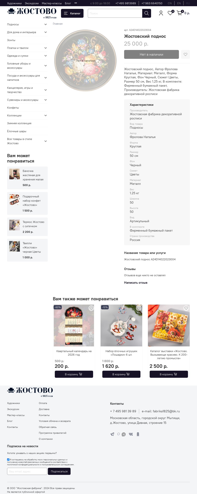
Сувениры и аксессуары (22, 100)
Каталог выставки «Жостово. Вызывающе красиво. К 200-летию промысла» (168, 354)
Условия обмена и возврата (55, 421)
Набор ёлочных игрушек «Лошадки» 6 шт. (121, 352)
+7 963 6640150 (151, 3)
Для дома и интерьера (21, 32)
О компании (46, 438)
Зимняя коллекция (19, 123)
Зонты (11, 40)
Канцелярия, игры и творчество (20, 90)
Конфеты (13, 107)
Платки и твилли (17, 48)
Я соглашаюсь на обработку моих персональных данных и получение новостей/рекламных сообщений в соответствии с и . (40, 462)
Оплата (43, 403)
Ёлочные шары (16, 131)
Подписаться (59, 471)
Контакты (12, 427)
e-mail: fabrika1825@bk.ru (161, 411)
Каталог (72, 13)
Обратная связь (48, 427)
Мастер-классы (52, 3)
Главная (58, 23)
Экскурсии (32, 3)
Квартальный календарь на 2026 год (73, 352)
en (179, 3)
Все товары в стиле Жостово (19, 141)
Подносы (13, 24)
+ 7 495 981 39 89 (123, 411)
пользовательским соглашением (58, 464)
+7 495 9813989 (125, 3)
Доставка (44, 409)
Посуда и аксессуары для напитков (23, 78)
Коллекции (14, 115)
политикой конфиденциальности (23, 464)
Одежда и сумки (17, 55)
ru (188, 3)
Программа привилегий (52, 432)
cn (170, 3)
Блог (68, 3)
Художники (14, 3)
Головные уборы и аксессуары (18, 65)
